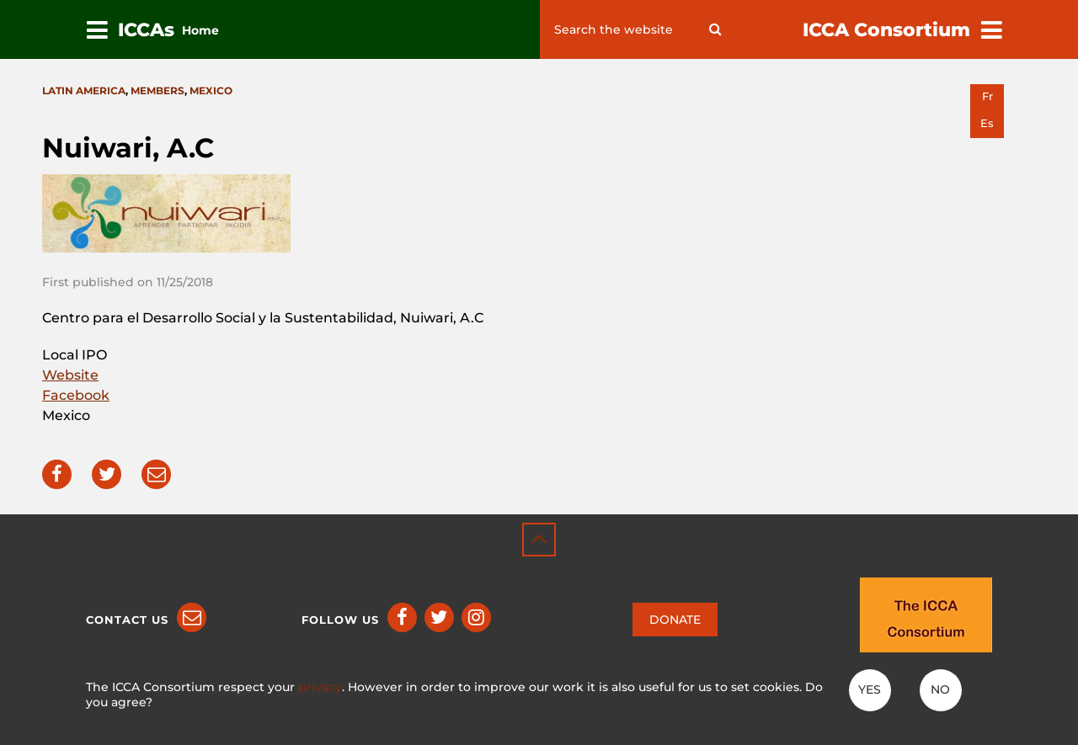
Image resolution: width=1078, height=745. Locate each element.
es (987, 123)
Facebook (75, 395)
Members (157, 90)
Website (70, 375)
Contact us (127, 619)
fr (987, 96)
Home (200, 30)
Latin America (83, 90)
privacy (320, 686)
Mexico (210, 90)
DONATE (675, 619)
